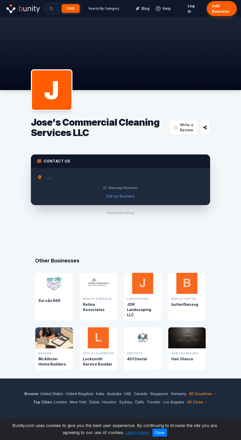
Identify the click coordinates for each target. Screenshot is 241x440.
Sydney (125, 402)
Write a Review (183, 127)
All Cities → (197, 402)
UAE (127, 393)
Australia (114, 393)
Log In (191, 8)
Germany (178, 393)
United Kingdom (79, 393)
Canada (140, 393)
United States (51, 393)
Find (71, 8)
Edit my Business (120, 196)
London (60, 402)
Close (160, 432)
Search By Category (103, 8)
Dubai (94, 402)
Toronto (153, 402)
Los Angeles (173, 402)
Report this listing (120, 213)
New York (78, 402)
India (100, 393)
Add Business (221, 8)
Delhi (139, 402)
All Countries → (203, 393)
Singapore (159, 393)
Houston (109, 402)
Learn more (137, 432)
